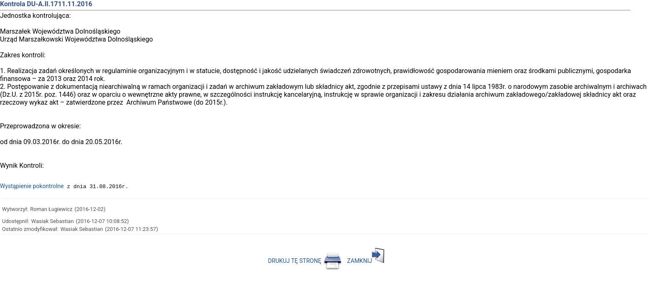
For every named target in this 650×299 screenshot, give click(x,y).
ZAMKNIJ (365, 261)
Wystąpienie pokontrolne (32, 186)
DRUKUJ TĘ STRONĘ (305, 261)
